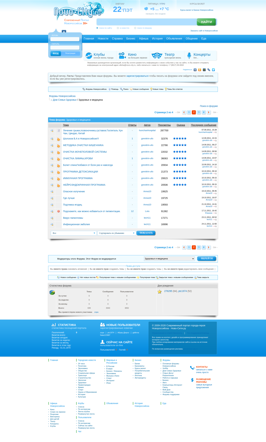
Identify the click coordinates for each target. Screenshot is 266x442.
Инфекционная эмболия (76, 224)
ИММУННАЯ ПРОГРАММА (78, 178)
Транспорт (82, 375)
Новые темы (157, 89)
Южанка (208, 213)
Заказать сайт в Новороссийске (204, 31)
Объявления (112, 403)
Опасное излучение (74, 191)
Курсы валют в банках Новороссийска (196, 10)
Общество (82, 371)
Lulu (147, 211)
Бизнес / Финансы (114, 371)
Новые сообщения (139, 89)
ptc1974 (182, 291)
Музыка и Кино (112, 376)
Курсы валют (140, 368)
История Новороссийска (142, 404)
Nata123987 (105, 335)
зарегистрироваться (137, 76)
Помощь (113, 89)
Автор (147, 125)
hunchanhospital (147, 130)
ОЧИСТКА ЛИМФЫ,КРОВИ (78, 158)
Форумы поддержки (171, 394)
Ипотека (138, 375)
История (81, 394)
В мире (109, 369)
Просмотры (164, 125)
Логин (55, 35)
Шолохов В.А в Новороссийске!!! (81, 138)
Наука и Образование (87, 392)
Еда (164, 403)
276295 (168, 291)
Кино (52, 409)
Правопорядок (84, 385)
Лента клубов (84, 411)
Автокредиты (140, 378)
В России (110, 366)
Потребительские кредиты (142, 372)
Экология (82, 380)
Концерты (54, 424)
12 (132, 211)
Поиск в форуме (209, 106)
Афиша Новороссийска (57, 404)
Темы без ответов (174, 89)
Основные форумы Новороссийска (171, 365)
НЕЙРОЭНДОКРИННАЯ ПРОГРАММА (84, 184)
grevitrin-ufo (147, 138)
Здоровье (82, 383)
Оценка (181, 125)
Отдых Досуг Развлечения (168, 374)
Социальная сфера (86, 373)
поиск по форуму (144, 28)
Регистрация (70, 53)
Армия (81, 387)
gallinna (136, 333)
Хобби (165, 368)
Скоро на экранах (57, 412)
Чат (79, 431)
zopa (96, 312)
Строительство (84, 378)
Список (81, 407)
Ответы (132, 125)
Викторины (55, 417)
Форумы (166, 360)
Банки (137, 364)
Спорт (80, 390)
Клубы (53, 426)
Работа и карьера (170, 378)
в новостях (124, 28)
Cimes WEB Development (180, 340)
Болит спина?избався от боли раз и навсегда (88, 165)
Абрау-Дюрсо (123, 333)
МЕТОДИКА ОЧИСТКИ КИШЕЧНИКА (83, 145)
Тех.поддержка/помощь (198, 333)
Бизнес (138, 360)
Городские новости (87, 360)
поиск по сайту (105, 28)
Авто (165, 383)
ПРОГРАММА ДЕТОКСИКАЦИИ (80, 171)
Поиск (124, 89)
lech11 (147, 218)
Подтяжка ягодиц (72, 204)
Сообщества (168, 392)
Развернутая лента (86, 414)
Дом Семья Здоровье (65, 99)
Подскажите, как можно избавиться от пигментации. (91, 211)
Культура (82, 397)
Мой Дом (166, 390)
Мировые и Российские (111, 361)
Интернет (110, 380)
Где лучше (69, 198)
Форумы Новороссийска (94, 89)
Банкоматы (139, 366)
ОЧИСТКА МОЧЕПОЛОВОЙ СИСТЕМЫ (85, 151)
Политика (82, 366)
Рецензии (54, 414)
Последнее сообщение (203, 125)
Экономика (83, 368)
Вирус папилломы (73, 218)
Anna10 (147, 191)
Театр (52, 421)
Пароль (55, 44)
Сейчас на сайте (85, 426)
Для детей (54, 419)
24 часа (81, 364)
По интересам (84, 409)
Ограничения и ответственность (167, 333)
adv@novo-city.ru (190, 349)
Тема (66, 125)
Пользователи (84, 417)
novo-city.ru (80, 13)
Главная (54, 360)
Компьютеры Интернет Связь (172, 386)
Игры (108, 383)
